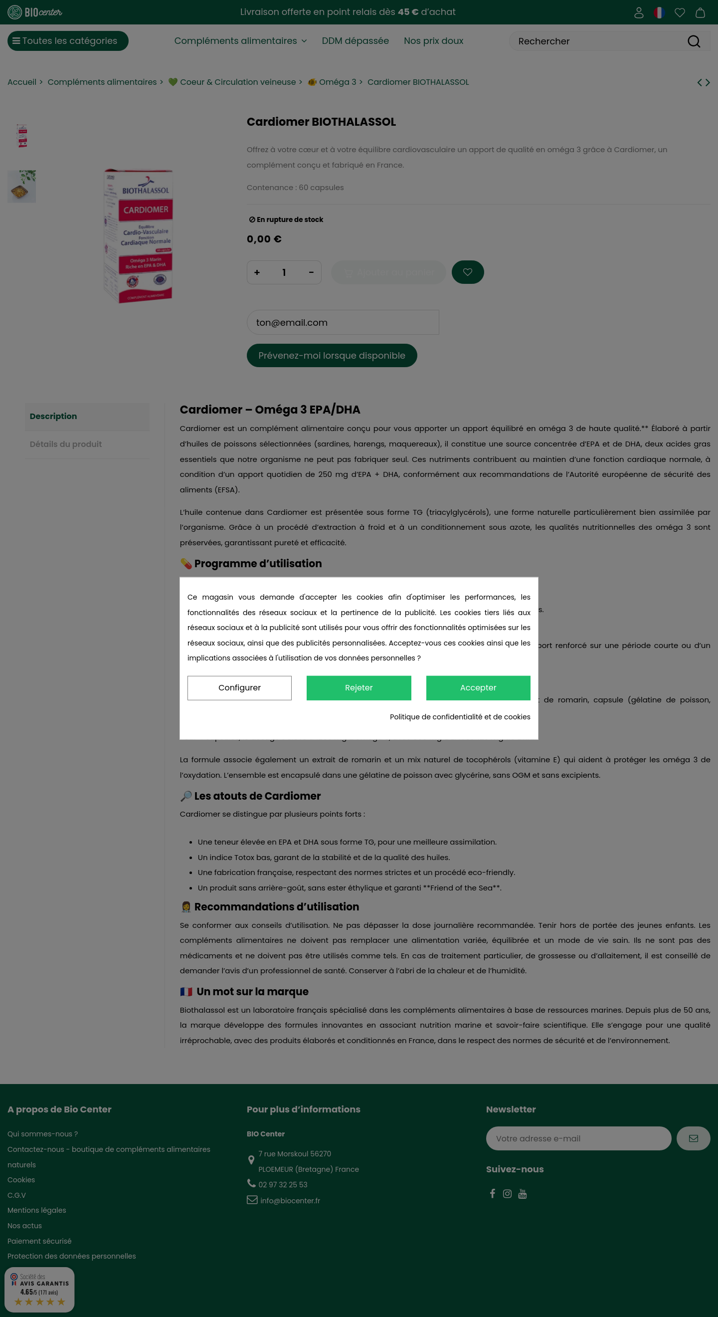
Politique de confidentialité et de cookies (460, 717)
